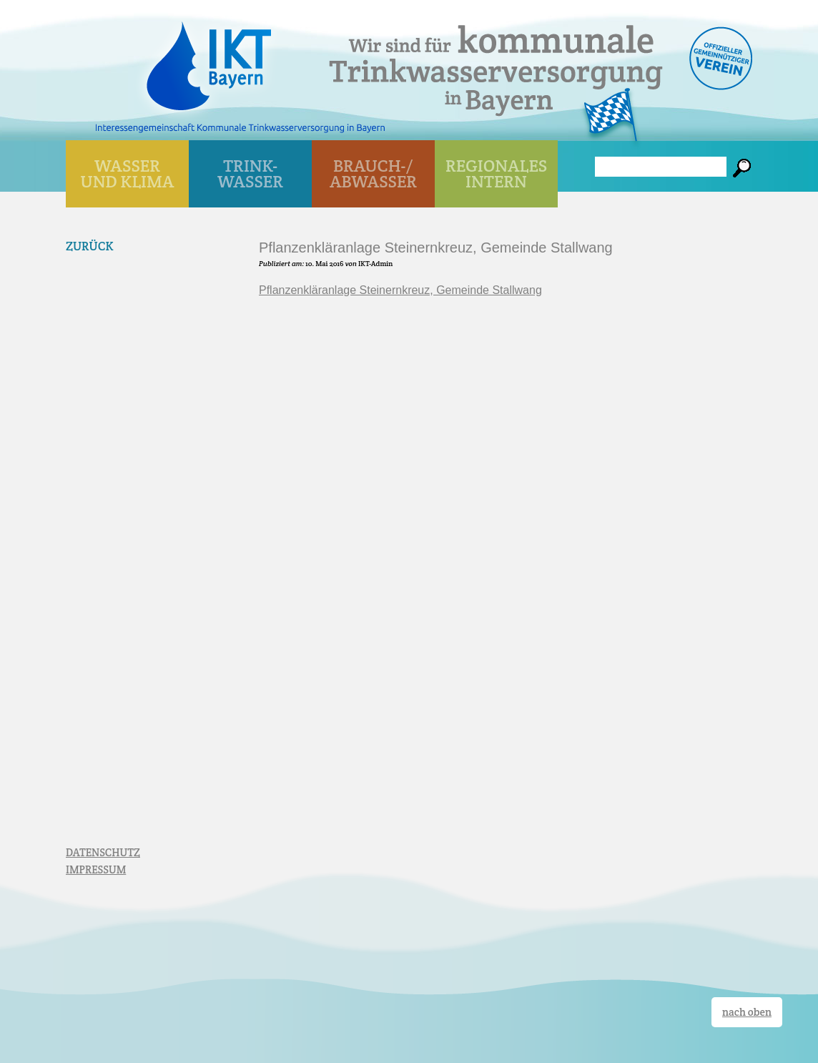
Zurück (90, 246)
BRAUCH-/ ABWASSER (373, 173)
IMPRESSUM (96, 869)
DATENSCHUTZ (103, 852)
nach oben (747, 1012)
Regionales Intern (496, 173)
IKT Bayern (208, 58)
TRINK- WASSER (250, 173)
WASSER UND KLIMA (127, 173)
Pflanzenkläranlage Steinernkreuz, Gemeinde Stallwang (400, 290)
